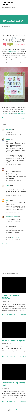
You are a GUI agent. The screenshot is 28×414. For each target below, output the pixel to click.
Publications (12, 11)
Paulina (8, 139)
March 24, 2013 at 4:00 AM (13, 134)
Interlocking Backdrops (19, 113)
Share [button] (22, 118)
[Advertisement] (14, 258)
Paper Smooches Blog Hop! (13, 340)
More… (21, 11)
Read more (23, 314)
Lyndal (8, 169)
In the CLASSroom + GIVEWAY (10, 296)
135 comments (10, 314)
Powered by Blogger (14, 410)
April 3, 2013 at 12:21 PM (13, 222)
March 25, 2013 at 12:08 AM (14, 181)
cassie (8, 200)
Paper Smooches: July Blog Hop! (13, 383)
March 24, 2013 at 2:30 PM (13, 164)
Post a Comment (6, 243)
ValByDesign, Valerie (12, 216)
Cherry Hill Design (7, 3)
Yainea (8, 185)
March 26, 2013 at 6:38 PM (13, 212)
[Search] (22, 3)
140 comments (10, 401)
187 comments (10, 356)
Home (3, 11)
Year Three (8, 113)
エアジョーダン (16, 237)
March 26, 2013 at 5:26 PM (13, 195)
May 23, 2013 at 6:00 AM (13, 240)
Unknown (9, 129)
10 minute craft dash (11, 51)
